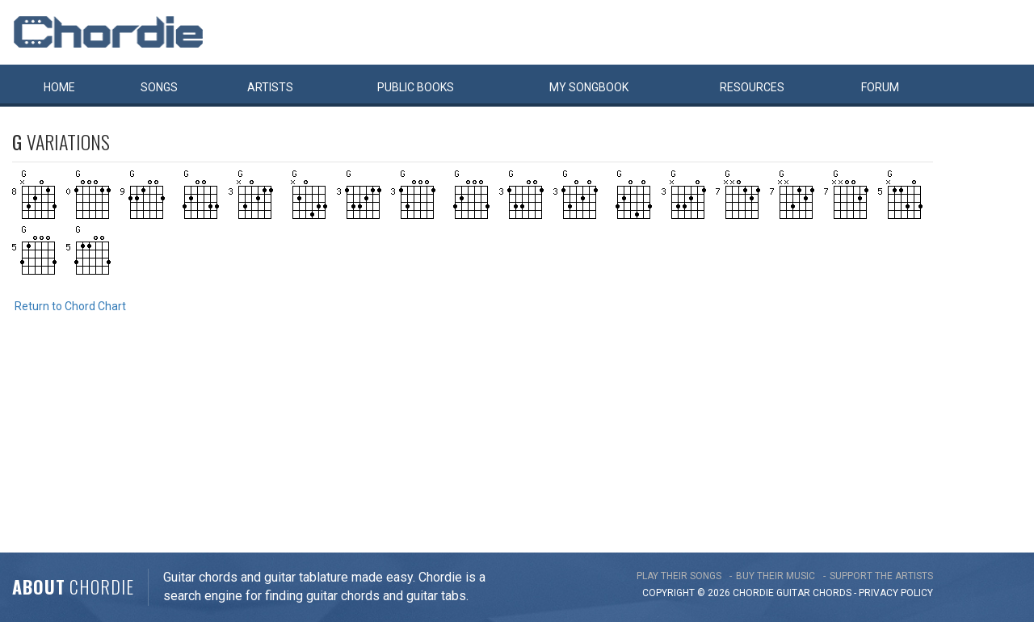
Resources (752, 87)
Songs (159, 87)
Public (415, 87)
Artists (270, 87)
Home (59, 87)
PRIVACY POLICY (896, 593)
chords (832, 593)
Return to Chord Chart (70, 306)
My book (588, 87)
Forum (880, 87)
